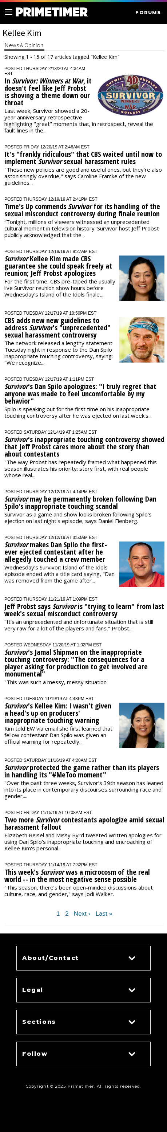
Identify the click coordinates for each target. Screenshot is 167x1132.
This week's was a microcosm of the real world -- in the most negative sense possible (77, 875)
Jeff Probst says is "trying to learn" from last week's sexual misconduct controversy (84, 609)
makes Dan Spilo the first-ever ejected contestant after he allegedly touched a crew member (55, 552)
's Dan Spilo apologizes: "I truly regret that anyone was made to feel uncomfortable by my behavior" (80, 393)
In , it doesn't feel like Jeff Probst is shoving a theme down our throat (48, 91)
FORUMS (148, 12)
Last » (104, 914)
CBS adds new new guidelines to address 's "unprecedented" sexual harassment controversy (57, 327)
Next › (82, 914)
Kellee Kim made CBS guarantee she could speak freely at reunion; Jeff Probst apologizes (58, 266)
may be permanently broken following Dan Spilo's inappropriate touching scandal (80, 502)
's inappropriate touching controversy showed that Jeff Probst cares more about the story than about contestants (84, 446)
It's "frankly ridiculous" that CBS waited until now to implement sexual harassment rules (83, 157)
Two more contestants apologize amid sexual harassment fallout (84, 823)
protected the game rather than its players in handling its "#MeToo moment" (81, 771)
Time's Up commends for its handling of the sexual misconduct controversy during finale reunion (82, 209)
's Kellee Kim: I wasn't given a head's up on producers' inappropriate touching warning (57, 713)
